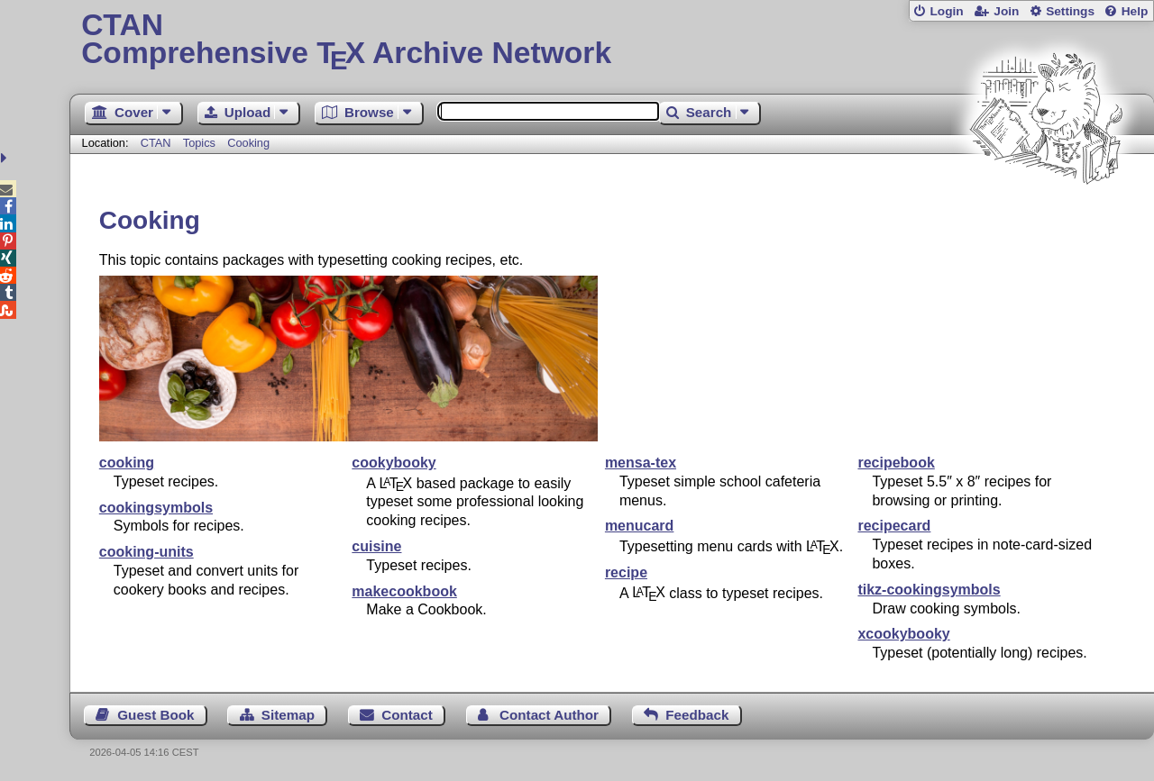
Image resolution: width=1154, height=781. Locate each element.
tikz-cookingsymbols (928, 589)
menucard (639, 525)
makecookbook (404, 591)
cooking (126, 462)
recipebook (895, 462)
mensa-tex (640, 462)
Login (946, 11)
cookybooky (393, 462)
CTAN (156, 143)
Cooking (248, 143)
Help (1135, 11)
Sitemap (288, 714)
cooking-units (146, 551)
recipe (626, 572)
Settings (1070, 11)
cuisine (376, 546)
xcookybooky (903, 633)
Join (1006, 11)
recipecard (893, 525)
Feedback (696, 714)
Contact (407, 714)
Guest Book (155, 714)
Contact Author (549, 714)
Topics (201, 143)
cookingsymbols (156, 507)
